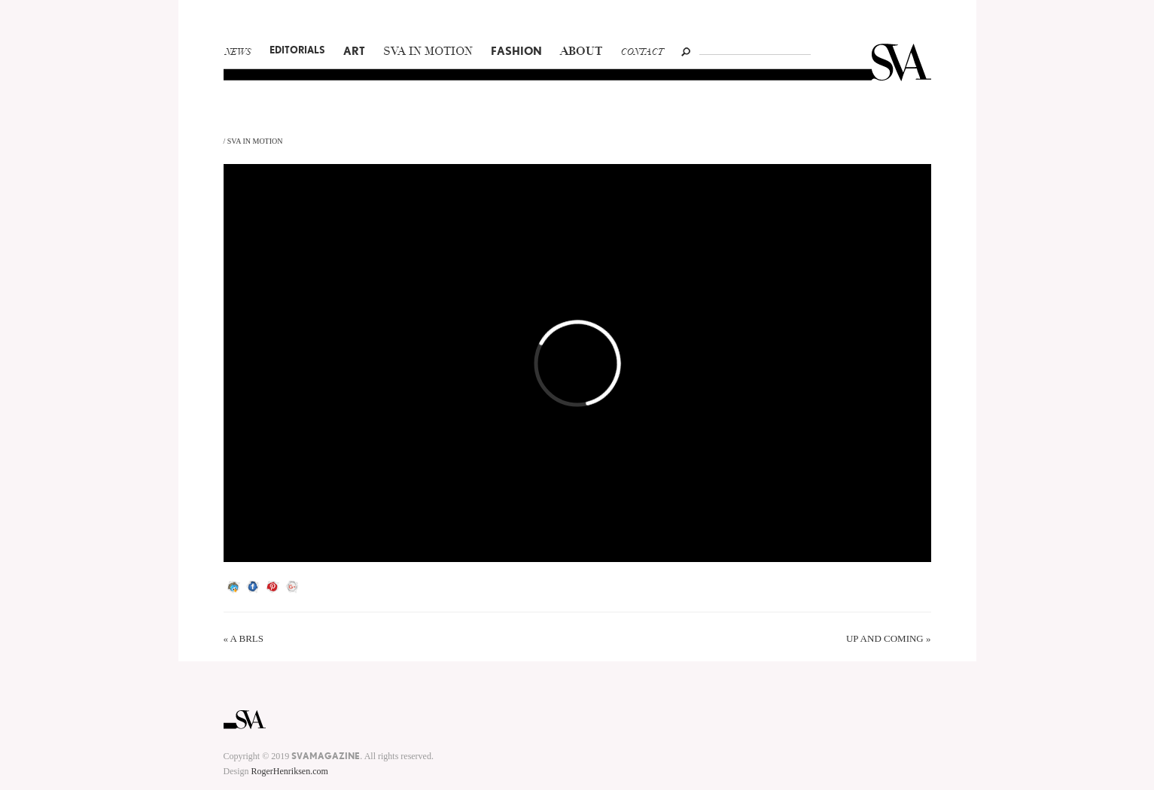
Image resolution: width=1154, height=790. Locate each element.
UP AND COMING (885, 638)
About (581, 52)
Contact (642, 52)
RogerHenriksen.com (289, 771)
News (238, 52)
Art (354, 51)
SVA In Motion (428, 52)
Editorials (297, 50)
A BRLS (246, 638)
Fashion (516, 51)
